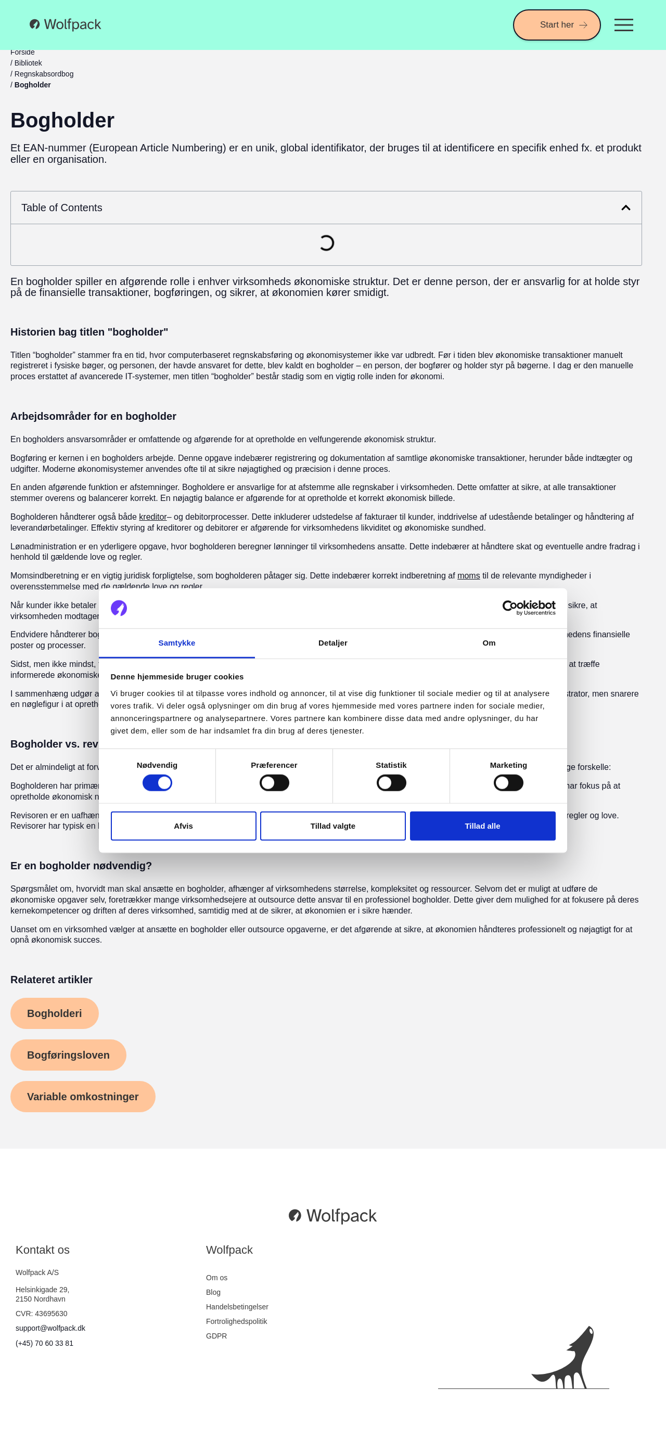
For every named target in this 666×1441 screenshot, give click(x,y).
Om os (216, 1277)
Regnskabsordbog (44, 74)
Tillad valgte (333, 825)
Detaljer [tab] (333, 642)
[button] (626, 207)
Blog (213, 1292)
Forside (22, 52)
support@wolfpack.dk (50, 1328)
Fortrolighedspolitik (236, 1321)
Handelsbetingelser (237, 1307)
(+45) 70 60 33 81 (44, 1343)
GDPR (216, 1336)
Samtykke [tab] (177, 642)
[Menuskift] (623, 24)
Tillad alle (482, 825)
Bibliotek (28, 63)
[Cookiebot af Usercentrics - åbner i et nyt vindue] (510, 608)
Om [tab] (488, 642)
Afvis (183, 825)
